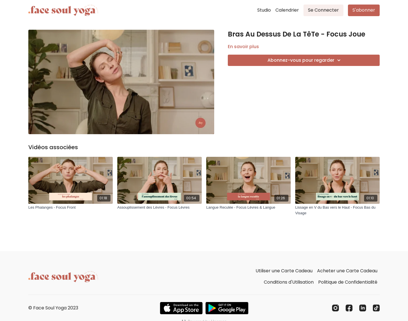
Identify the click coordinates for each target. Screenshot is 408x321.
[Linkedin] (362, 308)
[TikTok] (376, 308)
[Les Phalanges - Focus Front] (70, 207)
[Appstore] (181, 308)
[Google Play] (227, 308)
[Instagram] (335, 308)
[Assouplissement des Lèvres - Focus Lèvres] (159, 207)
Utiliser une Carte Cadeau (284, 271)
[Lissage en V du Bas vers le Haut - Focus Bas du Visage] (337, 210)
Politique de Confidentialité (347, 282)
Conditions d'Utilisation (289, 282)
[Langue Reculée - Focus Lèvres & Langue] (248, 207)
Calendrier (287, 10)
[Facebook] (349, 308)
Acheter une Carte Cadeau (347, 271)
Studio (264, 10)
